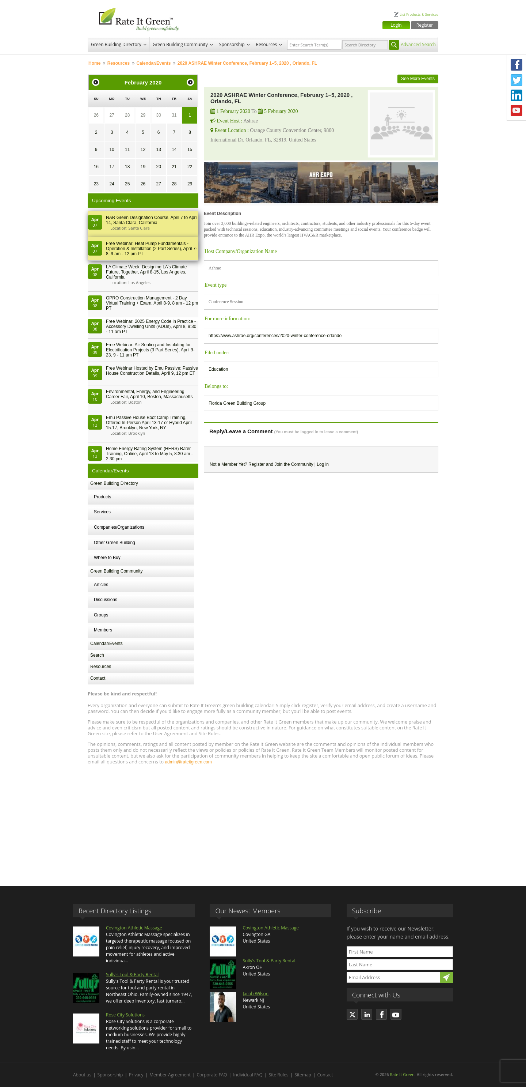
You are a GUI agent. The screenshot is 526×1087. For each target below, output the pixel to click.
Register (424, 25)
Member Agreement (170, 1075)
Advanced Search (418, 44)
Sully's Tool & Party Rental (132, 974)
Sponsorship (232, 44)
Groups (101, 615)
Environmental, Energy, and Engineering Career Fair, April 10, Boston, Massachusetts (149, 394)
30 (158, 115)
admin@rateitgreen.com (188, 762)
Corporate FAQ (212, 1075)
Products (102, 496)
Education (218, 369)
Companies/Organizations (119, 527)
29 (143, 115)
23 (96, 183)
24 (111, 183)
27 (111, 115)
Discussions (105, 599)
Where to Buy (107, 557)
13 (158, 149)
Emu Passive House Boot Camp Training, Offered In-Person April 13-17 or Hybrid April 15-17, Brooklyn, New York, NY (149, 422)
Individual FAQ (248, 1075)
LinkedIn (516, 95)
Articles (101, 584)
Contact (97, 678)
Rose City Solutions (125, 1015)
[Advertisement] (263, 822)
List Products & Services (419, 14)
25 (127, 183)
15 (189, 149)
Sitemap (302, 1075)
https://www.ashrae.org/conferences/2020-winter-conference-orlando (275, 335)
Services (102, 511)
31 (174, 115)
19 (143, 166)
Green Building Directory (116, 44)
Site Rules (279, 1075)
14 (174, 149)
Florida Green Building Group (237, 403)
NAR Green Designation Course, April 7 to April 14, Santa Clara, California (152, 220)
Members (103, 630)
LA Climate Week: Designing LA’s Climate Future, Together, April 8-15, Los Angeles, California (146, 272)
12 (143, 149)
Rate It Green (402, 1074)
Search (97, 655)
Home (94, 63)
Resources (266, 44)
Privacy (136, 1075)
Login (395, 25)
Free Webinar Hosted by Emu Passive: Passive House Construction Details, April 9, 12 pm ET (152, 371)
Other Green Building (114, 542)
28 (127, 115)
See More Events (418, 78)
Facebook (516, 65)
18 (127, 166)
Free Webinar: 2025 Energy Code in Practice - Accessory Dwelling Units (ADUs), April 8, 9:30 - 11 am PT (151, 326)
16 (96, 166)
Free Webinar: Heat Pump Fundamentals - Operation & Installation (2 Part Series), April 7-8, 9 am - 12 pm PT (151, 248)
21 (174, 166)
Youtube (516, 111)
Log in (323, 464)
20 (158, 166)
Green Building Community (180, 44)
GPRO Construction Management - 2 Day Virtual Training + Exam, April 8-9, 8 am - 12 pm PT (152, 303)
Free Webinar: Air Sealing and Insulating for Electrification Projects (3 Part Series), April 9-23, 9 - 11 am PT (150, 350)
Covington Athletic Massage (134, 928)
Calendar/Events (153, 63)
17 (111, 166)
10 (111, 149)
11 (127, 149)
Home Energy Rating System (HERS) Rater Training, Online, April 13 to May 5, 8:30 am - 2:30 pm (149, 453)
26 (96, 115)
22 (189, 166)
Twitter (516, 80)
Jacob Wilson (255, 993)
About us (82, 1075)
